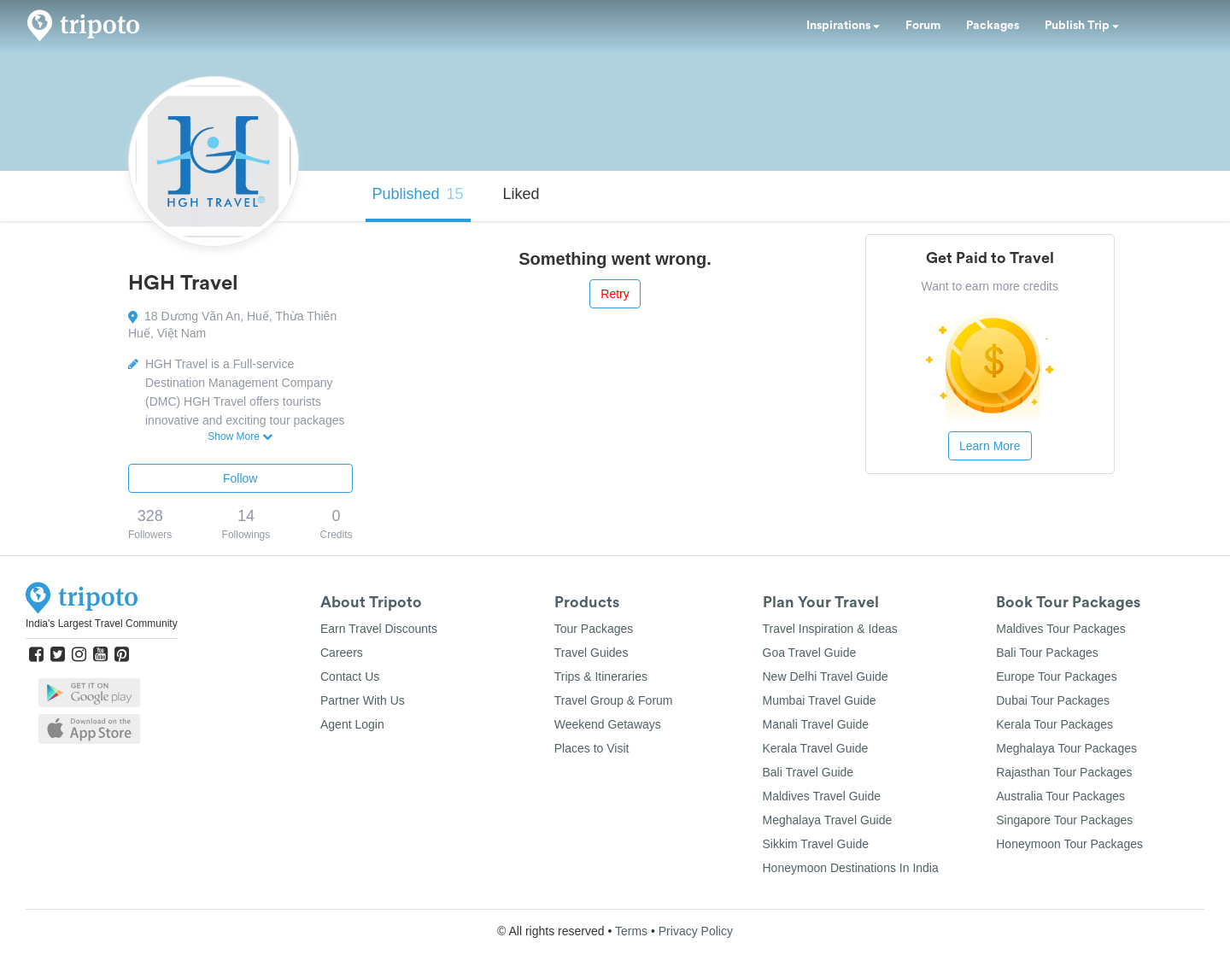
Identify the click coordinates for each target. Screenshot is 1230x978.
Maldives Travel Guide (822, 796)
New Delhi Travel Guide (825, 676)
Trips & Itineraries (600, 676)
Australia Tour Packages (1060, 796)
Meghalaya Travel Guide (828, 820)
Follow (240, 478)
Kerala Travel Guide (816, 748)
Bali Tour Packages (1047, 652)
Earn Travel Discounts (378, 628)
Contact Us (349, 676)
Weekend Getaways (607, 724)
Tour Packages (594, 628)
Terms (631, 931)
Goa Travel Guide (810, 652)
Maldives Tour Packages (1060, 628)
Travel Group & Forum (613, 700)
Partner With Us (362, 700)
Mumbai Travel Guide (819, 700)
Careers (341, 652)
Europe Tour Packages (1056, 676)
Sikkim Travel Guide (816, 844)
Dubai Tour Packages (1053, 700)
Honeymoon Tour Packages (1069, 844)
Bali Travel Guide (808, 772)
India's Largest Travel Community (102, 624)
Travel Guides (591, 652)
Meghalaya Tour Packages (1066, 748)
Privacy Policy (696, 931)
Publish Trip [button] (1082, 26)
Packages (992, 26)
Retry (614, 294)
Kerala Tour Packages (1054, 724)
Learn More (990, 446)
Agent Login (352, 724)
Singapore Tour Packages (1064, 820)
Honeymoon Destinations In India (851, 868)
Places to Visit (592, 748)
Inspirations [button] (843, 26)
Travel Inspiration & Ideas (830, 628)
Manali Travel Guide (816, 724)
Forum (922, 26)
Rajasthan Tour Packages (1064, 772)
